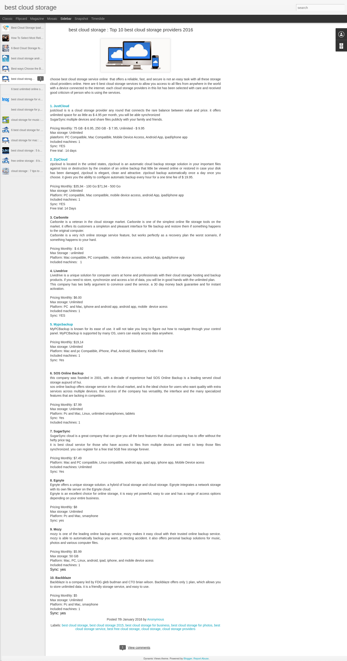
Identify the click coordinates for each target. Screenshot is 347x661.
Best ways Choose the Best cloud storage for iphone (43, 68)
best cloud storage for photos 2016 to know (37, 109)
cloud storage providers (178, 629)
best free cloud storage (123, 629)
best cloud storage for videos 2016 (32, 99)
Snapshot (81, 18)
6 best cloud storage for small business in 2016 (39, 130)
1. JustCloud (60, 106)
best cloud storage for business (147, 625)
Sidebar (66, 18)
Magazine (37, 18)
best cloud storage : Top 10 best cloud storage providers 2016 (131, 29)
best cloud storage (75, 625)
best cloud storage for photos (192, 625)
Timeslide (98, 18)
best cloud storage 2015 (107, 625)
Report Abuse (201, 658)
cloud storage (150, 629)
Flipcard (21, 18)
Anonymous (155, 619)
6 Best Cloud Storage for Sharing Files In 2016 (39, 48)
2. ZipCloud (58, 159)
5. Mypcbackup (61, 324)
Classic (7, 18)
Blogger (188, 658)
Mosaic (52, 18)
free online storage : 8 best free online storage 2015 (42, 160)
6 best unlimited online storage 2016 (33, 89)
